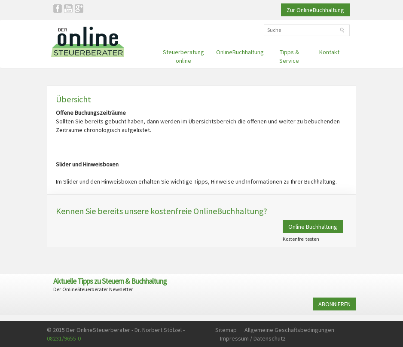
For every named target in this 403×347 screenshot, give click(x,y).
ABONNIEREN (334, 304)
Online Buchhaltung (312, 226)
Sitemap (226, 330)
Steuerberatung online (183, 56)
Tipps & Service (289, 56)
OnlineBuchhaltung (240, 52)
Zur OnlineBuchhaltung (315, 10)
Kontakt (329, 52)
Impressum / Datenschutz (253, 338)
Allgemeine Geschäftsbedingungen (289, 330)
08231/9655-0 (64, 338)
